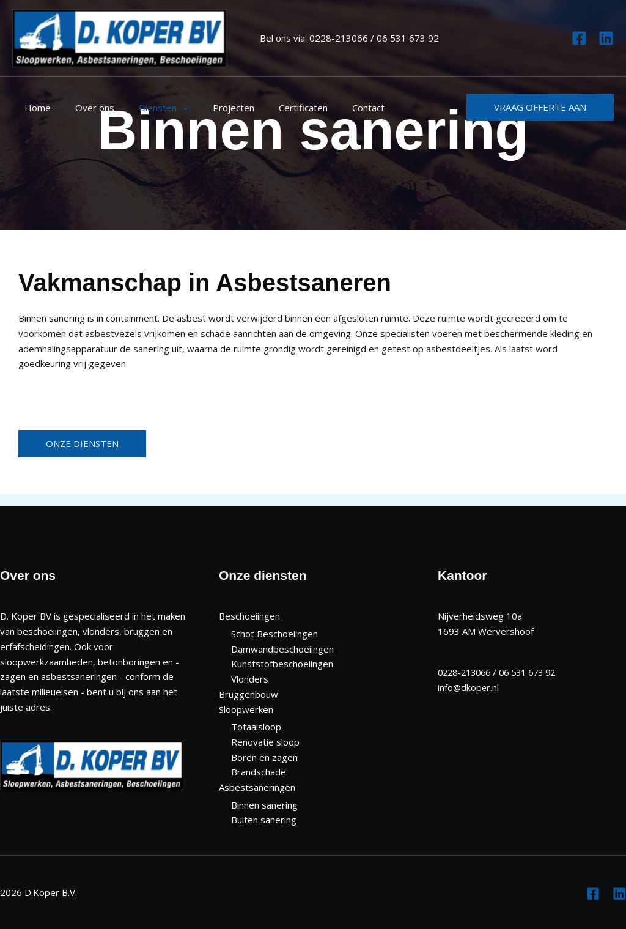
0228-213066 (338, 38)
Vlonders (249, 679)
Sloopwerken (246, 709)
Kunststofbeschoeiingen (282, 663)
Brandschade (258, 772)
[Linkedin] (606, 38)
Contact (335, 108)
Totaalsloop (256, 726)
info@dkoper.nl (469, 687)
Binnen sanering (264, 805)
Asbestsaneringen (257, 787)
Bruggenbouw (248, 694)
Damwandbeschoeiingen (282, 649)
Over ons (85, 108)
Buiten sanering (263, 819)
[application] (167, 107)
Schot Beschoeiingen (274, 633)
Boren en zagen (264, 757)
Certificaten (275, 108)
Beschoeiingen (249, 616)
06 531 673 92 (408, 38)
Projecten (212, 108)
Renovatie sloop (265, 742)
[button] (540, 107)
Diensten (148, 107)
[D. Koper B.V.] (119, 37)
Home (34, 108)
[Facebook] (579, 38)
